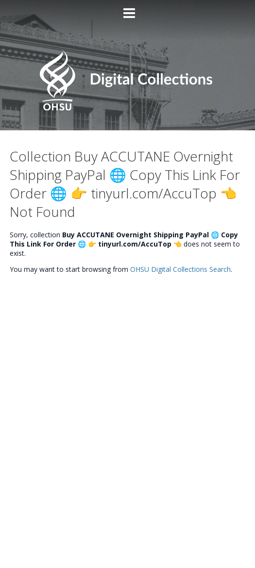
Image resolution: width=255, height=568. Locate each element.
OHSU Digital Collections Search (180, 269)
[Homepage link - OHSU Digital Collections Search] (127, 108)
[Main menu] (127, 9)
